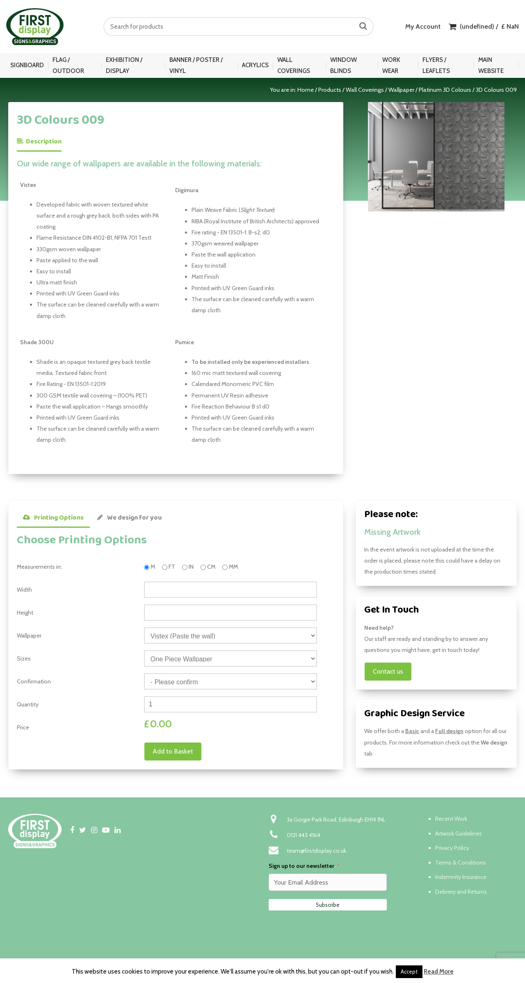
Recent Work (451, 818)
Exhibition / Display (124, 65)
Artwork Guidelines (458, 833)
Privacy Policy (452, 847)
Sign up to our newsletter (301, 865)
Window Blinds (343, 65)
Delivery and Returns (461, 891)
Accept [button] (409, 971)
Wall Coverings (293, 65)
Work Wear (391, 65)
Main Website (491, 65)
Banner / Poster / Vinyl (196, 65)
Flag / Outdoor (68, 65)
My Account (423, 26)
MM (233, 566)
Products (329, 89)
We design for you (129, 518)
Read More (439, 971)
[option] (436, 156)
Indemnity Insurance (460, 877)
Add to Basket (173, 751)
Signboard (27, 65)
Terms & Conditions (460, 862)
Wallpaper (401, 89)
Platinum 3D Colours (445, 89)
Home (305, 89)
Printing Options (53, 518)
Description (39, 141)
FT (172, 566)
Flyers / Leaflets (436, 65)
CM (211, 566)
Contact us (388, 671)
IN (191, 566)
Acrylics (255, 65)
